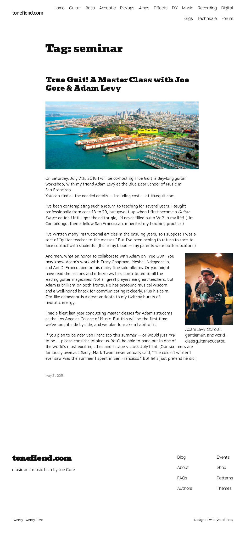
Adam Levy (105, 183)
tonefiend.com (27, 13)
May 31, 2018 (54, 375)
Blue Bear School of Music (152, 183)
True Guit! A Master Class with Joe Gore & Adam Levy (117, 84)
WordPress (225, 519)
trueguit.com (162, 195)
